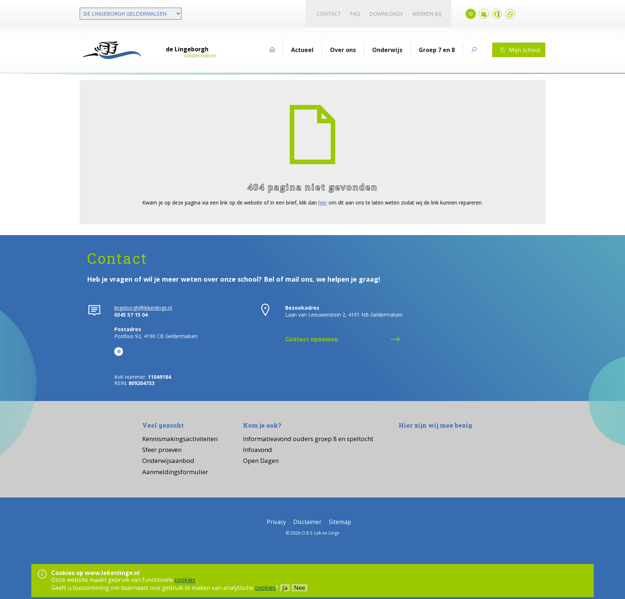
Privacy (276, 522)
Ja (284, 588)
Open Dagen (261, 460)
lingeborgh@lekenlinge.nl (143, 307)
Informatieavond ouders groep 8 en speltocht (308, 439)
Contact (329, 13)
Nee (299, 588)
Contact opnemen (311, 339)
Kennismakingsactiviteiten (180, 439)
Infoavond (257, 449)
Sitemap (340, 522)
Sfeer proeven (162, 449)
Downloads (386, 13)
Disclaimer (307, 522)
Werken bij (426, 13)
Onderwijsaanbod (168, 460)
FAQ (355, 13)
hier (322, 202)
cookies (185, 580)
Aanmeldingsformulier (175, 472)
